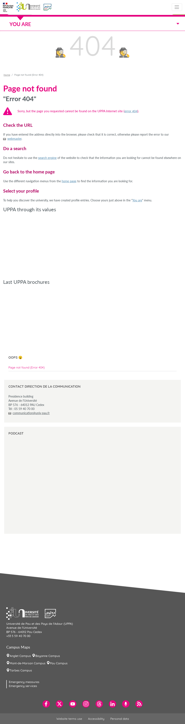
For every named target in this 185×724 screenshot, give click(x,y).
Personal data (119, 719)
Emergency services (23, 686)
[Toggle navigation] (177, 7)
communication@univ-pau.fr (31, 413)
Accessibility (96, 719)
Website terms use (69, 719)
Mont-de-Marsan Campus (27, 663)
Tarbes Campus (21, 670)
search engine (47, 158)
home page (69, 181)
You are (137, 200)
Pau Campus (59, 663)
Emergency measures (24, 682)
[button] (47, 7)
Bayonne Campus (47, 656)
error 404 (130, 111)
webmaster (14, 138)
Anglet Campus (20, 656)
